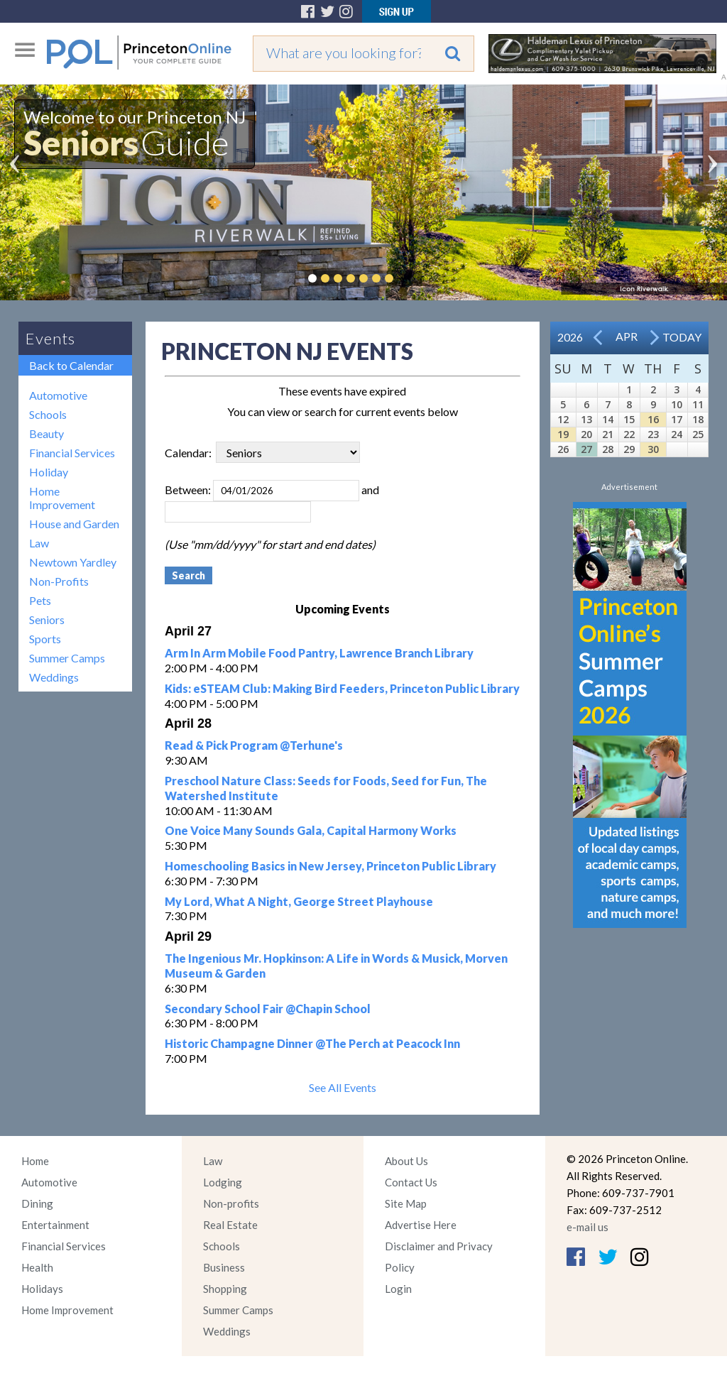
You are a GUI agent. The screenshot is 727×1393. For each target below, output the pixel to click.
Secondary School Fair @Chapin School (268, 1008)
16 (653, 419)
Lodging (222, 1182)
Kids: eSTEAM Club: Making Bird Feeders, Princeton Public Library (342, 688)
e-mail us (587, 1226)
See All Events (342, 1087)
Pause (410, 278)
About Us (406, 1160)
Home (35, 1160)
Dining (37, 1203)
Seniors (47, 619)
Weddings (54, 677)
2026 (570, 337)
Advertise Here (421, 1224)
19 (563, 434)
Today (681, 337)
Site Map (406, 1203)
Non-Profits (59, 581)
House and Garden (74, 523)
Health (37, 1267)
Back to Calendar (71, 365)
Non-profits (231, 1203)
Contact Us (411, 1182)
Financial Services (72, 452)
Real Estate (230, 1224)
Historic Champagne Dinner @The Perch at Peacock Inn (312, 1043)
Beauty (46, 433)
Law (39, 543)
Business (224, 1267)
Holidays (42, 1288)
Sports (45, 638)
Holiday (48, 472)
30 (653, 449)
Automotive (58, 395)
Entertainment (55, 1224)
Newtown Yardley (72, 562)
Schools (48, 414)
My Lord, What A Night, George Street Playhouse (299, 901)
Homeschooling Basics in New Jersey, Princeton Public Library (330, 866)
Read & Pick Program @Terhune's (254, 745)
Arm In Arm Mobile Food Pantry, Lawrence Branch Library (319, 653)
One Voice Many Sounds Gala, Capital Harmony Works (311, 830)
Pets (40, 600)
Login (398, 1288)
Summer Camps (67, 658)
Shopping (225, 1288)
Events (50, 338)
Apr (627, 336)
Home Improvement (62, 497)
